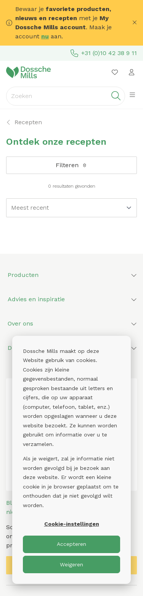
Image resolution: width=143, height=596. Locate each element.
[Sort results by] (71, 207)
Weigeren (71, 564)
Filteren (72, 165)
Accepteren (71, 544)
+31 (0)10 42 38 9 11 (104, 53)
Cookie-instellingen (71, 524)
